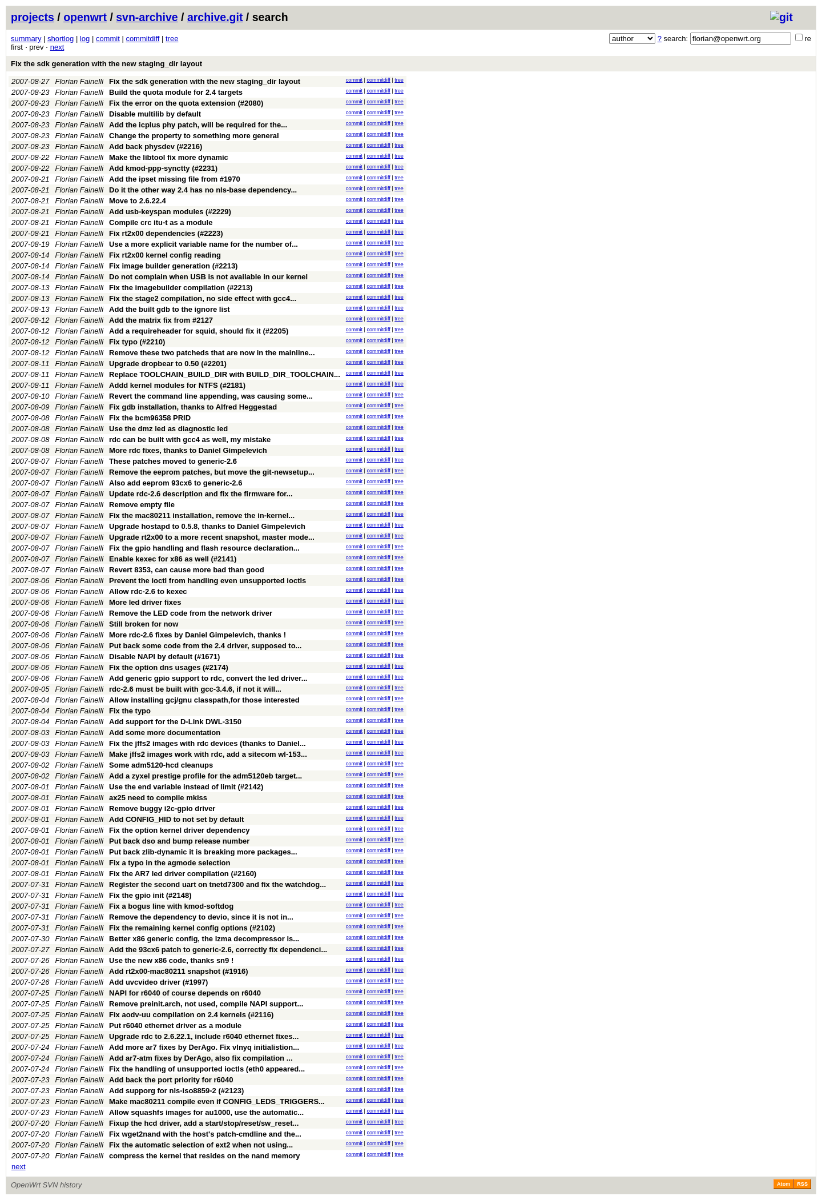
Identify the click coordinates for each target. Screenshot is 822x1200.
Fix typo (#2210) (137, 342)
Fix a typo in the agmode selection (169, 862)
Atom (783, 1184)
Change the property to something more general (194, 135)
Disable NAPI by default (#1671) (164, 656)
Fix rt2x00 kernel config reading (165, 255)
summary (26, 38)
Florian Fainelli (79, 81)
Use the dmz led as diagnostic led (168, 428)
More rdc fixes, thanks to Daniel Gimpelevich (188, 450)
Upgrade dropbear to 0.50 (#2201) (168, 363)
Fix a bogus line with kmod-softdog (171, 906)
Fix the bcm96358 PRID (150, 418)
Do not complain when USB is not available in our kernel (208, 276)
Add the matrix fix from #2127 (161, 320)
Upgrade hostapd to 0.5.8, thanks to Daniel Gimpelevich (207, 526)
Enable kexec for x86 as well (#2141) (172, 559)
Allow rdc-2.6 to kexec (148, 591)
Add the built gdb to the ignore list (169, 309)
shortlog (60, 38)
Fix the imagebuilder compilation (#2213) (180, 287)
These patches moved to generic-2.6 (173, 461)
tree (172, 38)
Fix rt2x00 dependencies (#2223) (166, 233)
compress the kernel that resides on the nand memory (204, 1155)
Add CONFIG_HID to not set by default (176, 819)
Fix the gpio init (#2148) (150, 895)
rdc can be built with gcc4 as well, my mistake (190, 439)
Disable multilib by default (155, 114)
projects (32, 17)
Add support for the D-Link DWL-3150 (175, 721)
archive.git (215, 17)
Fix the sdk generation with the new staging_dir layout (106, 63)
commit (108, 38)
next (57, 47)
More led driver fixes (145, 602)
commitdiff (142, 38)
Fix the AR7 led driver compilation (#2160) (182, 873)
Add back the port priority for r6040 (171, 1079)
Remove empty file (142, 504)
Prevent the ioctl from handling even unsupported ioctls (207, 580)
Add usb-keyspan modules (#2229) (170, 211)
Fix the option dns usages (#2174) (168, 667)
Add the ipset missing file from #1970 (174, 179)
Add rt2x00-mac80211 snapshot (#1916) (178, 971)
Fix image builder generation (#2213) (173, 266)
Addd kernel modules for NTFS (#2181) (177, 385)
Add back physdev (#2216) (155, 146)
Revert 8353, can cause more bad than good (186, 569)
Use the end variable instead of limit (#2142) (186, 786)
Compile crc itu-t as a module (160, 222)
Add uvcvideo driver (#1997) (158, 982)
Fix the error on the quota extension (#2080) (186, 103)
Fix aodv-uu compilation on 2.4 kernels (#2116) (191, 1014)
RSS (802, 1184)
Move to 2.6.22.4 (137, 200)
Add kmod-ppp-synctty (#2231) (163, 168)
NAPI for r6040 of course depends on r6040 (185, 993)
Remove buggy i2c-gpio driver (162, 808)
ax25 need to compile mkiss (158, 797)
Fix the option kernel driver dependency (179, 830)
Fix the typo (130, 711)
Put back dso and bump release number (179, 841)
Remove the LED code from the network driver (190, 613)
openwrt (85, 17)
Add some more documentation (164, 732)
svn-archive (147, 17)
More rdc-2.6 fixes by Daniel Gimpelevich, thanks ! (197, 635)
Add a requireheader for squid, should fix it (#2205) (198, 331)
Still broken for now (143, 624)
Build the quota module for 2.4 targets (176, 92)
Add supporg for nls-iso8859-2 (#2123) (176, 1090)
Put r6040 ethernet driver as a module (175, 1025)
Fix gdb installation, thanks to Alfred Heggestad (193, 407)
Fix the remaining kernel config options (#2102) (192, 928)
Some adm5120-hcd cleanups (161, 765)
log (85, 38)
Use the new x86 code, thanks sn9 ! (171, 960)
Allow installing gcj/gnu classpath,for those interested (204, 700)
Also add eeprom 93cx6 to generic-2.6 (175, 483)
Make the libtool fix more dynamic (168, 157)
